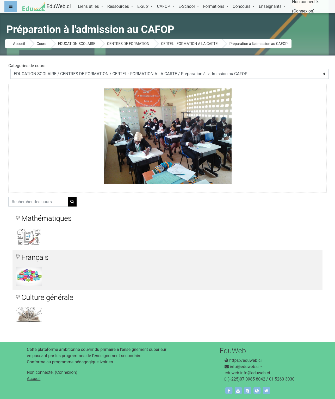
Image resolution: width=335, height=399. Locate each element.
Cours (41, 44)
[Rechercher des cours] (38, 202)
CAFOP (164, 6)
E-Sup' (143, 6)
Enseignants (270, 6)
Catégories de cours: (27, 65)
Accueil (19, 44)
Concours (242, 6)
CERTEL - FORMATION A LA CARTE (189, 44)
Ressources (118, 6)
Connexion (303, 11)
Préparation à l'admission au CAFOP (258, 44)
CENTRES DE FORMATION (128, 44)
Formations (214, 6)
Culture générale (47, 297)
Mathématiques (46, 218)
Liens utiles (89, 6)
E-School (187, 6)
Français (35, 257)
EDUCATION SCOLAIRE (76, 44)
